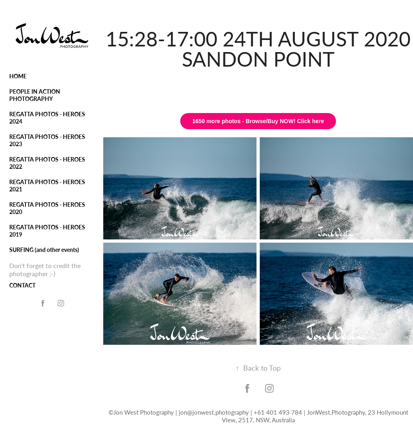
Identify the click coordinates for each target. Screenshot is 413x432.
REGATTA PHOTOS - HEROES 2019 (47, 230)
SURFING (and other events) (44, 250)
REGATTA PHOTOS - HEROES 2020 (47, 208)
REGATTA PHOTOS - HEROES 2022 (47, 162)
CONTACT (22, 285)
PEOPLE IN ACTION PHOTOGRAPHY (34, 95)
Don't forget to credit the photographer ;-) (45, 269)
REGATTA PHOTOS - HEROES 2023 (47, 140)
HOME (18, 76)
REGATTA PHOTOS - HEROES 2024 (47, 117)
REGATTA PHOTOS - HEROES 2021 (47, 185)
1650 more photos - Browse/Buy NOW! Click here (258, 121)
